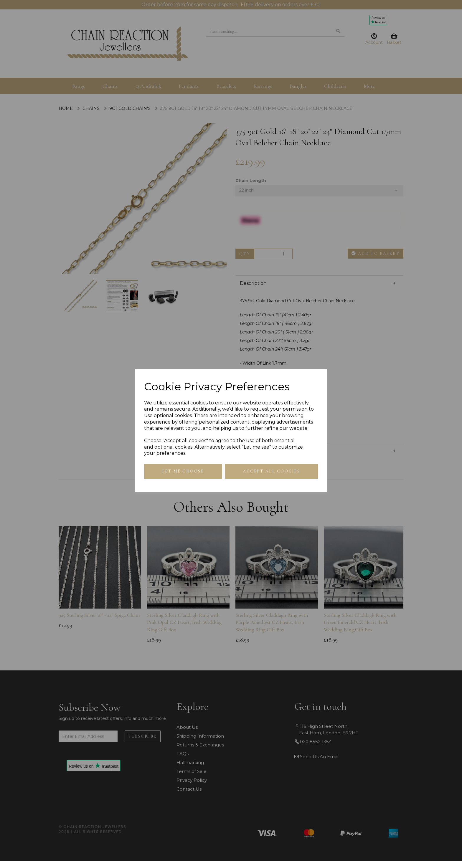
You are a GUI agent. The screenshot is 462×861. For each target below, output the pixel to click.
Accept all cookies (271, 471)
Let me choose (183, 471)
